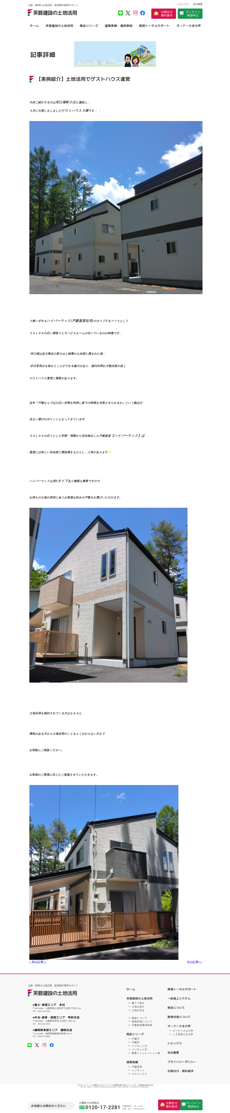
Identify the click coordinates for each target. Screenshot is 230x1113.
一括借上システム (179, 1000)
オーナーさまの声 (188, 25)
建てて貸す (138, 1005)
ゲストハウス (139, 1076)
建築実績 (132, 1064)
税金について (139, 1020)
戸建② (136, 1044)
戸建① (136, 1040)
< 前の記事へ (36, 964)
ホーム (34, 25)
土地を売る (138, 1012)
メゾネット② (139, 1051)
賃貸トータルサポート (154, 25)
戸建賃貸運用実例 (142, 1027)
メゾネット (138, 1072)
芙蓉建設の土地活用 (59, 25)
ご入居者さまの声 (183, 1036)
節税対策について (142, 1023)
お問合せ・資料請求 (181, 1073)
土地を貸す (138, 1008)
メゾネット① (139, 1048)
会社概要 (198, 4)
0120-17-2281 (100, 1107)
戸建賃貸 (137, 1068)
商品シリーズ (89, 25)
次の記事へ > (193, 964)
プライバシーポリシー (182, 1063)
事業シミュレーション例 (146, 1055)
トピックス (183, 4)
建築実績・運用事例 (119, 25)
